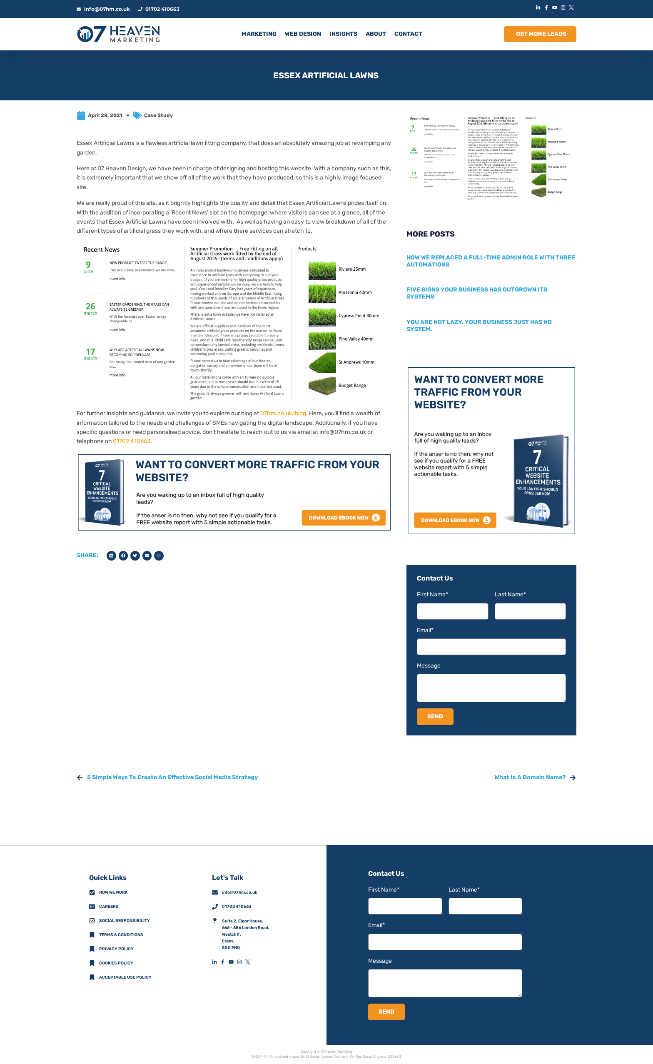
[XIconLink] (572, 7)
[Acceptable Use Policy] (92, 977)
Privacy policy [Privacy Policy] (116, 949)
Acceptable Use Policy (125, 977)
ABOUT (376, 33)
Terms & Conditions (121, 934)
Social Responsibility (124, 920)
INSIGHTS (343, 33)
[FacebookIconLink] (547, 7)
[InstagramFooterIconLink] (241, 961)
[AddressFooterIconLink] (215, 921)
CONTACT (408, 33)
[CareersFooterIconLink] (92, 907)
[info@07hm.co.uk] (215, 892)
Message (429, 665)
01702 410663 (131, 441)
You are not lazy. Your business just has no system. (479, 326)
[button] (111, 556)
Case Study (158, 115)
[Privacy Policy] (92, 949)
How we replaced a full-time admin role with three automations (490, 261)
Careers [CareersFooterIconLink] (109, 906)
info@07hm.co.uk (342, 432)
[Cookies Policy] (92, 963)
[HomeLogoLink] (118, 34)
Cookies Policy (116, 963)
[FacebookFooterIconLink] (224, 961)
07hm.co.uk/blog (283, 413)
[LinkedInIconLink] (539, 7)
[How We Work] (92, 892)
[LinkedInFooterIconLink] (216, 961)
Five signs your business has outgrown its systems (476, 293)
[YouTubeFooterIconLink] (233, 961)
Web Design (303, 33)
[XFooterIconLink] (249, 961)
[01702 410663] (215, 907)
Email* (425, 630)
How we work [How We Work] (113, 892)
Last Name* (510, 594)
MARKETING (259, 33)
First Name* (432, 594)
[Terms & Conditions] (92, 935)
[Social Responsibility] (92, 921)
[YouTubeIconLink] (555, 7)
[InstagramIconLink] (564, 7)
